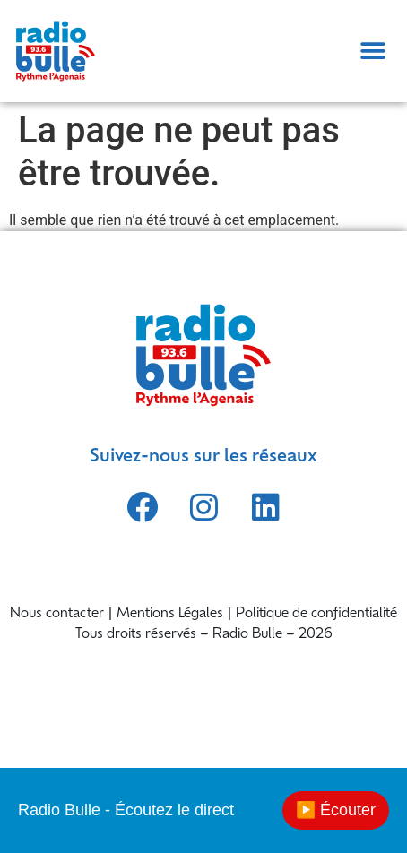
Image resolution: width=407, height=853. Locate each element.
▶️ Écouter (336, 810)
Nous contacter (57, 614)
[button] (372, 50)
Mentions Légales (170, 614)
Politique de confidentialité (316, 614)
